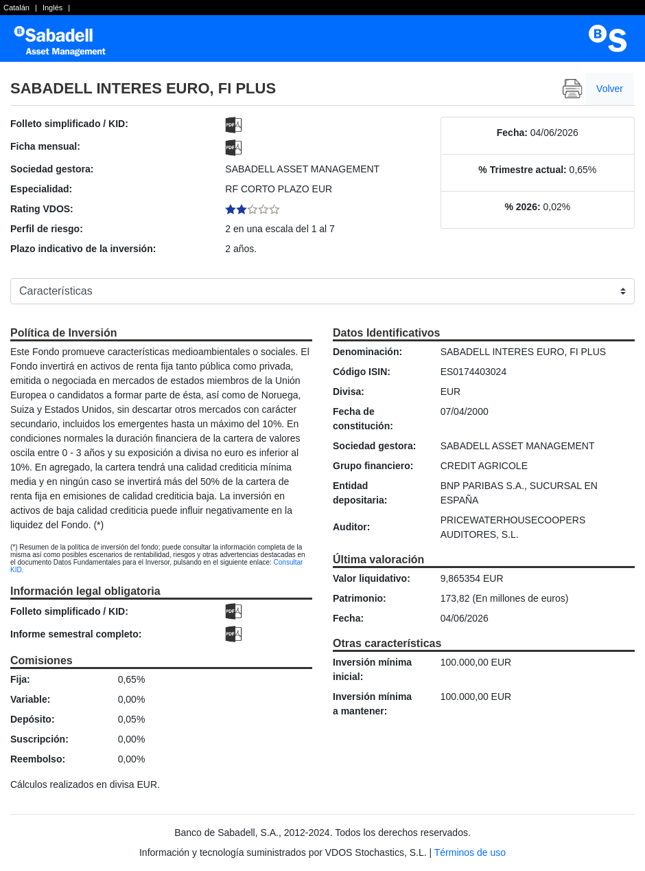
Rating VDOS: (41, 208)
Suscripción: (39, 739)
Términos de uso (470, 852)
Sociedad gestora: (51, 168)
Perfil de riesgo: (46, 228)
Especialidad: (41, 188)
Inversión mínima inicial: (372, 669)
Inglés (52, 7)
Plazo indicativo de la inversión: (83, 248)
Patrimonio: (359, 598)
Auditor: (351, 526)
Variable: (30, 699)
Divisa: (348, 391)
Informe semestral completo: (75, 634)
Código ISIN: (361, 371)
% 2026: (522, 206)
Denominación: (367, 351)
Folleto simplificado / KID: (69, 123)
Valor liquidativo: (371, 578)
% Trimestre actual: (522, 169)
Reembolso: (37, 759)
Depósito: (32, 719)
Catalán (16, 7)
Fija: (20, 679)
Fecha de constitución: (363, 418)
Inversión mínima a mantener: (372, 703)
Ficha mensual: (45, 146)
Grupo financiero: (373, 465)
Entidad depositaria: (360, 493)
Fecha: (512, 132)
